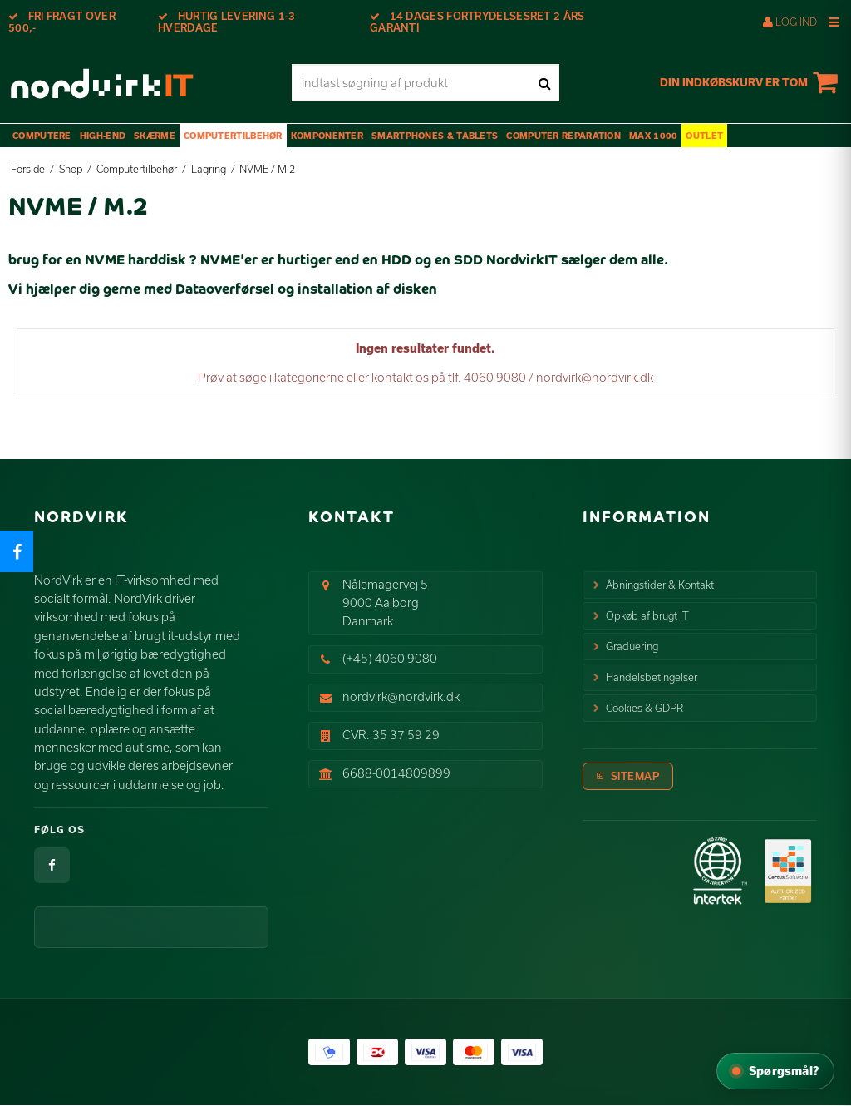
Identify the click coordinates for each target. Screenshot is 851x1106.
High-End (102, 136)
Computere (41, 136)
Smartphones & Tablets (434, 136)
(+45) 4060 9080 (389, 658)
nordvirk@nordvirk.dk (401, 696)
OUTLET (704, 136)
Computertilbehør (233, 136)
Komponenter (327, 136)
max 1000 (653, 136)
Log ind (790, 21)
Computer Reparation (563, 136)
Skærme (154, 136)
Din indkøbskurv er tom (751, 82)
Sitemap (635, 776)
